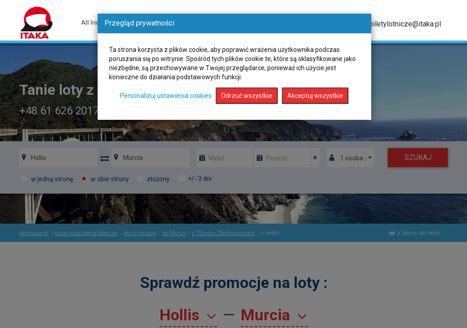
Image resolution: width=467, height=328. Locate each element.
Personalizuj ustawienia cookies (166, 95)
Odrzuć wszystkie (246, 95)
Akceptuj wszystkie (315, 95)
